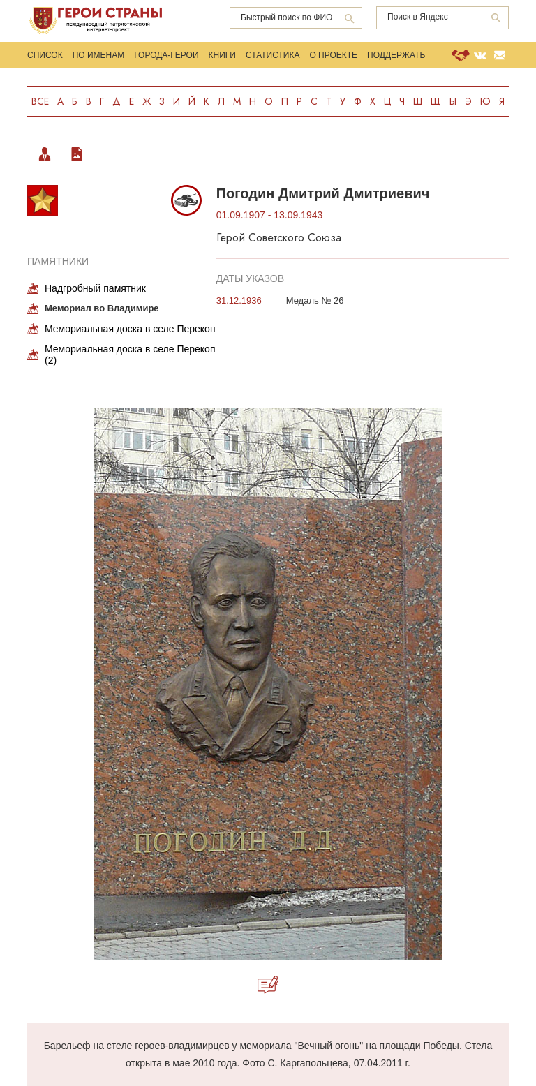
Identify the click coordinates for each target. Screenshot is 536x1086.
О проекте (333, 55)
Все (40, 101)
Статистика (272, 55)
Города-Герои (166, 55)
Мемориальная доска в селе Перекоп (130, 328)
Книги (222, 55)
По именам (99, 55)
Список (45, 55)
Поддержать (396, 55)
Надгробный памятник (95, 288)
